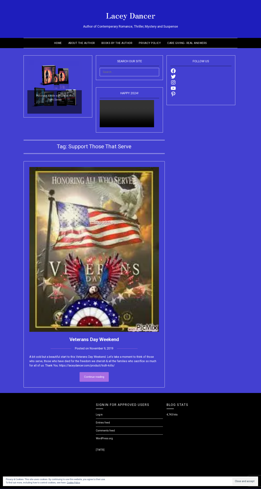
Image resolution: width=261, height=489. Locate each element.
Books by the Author (117, 43)
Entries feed (103, 422)
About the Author (81, 43)
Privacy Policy (150, 43)
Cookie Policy (73, 482)
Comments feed (105, 430)
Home (58, 43)
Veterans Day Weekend (94, 339)
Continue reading (94, 377)
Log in (99, 414)
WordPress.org (104, 438)
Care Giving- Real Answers (187, 43)
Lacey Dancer (130, 14)
